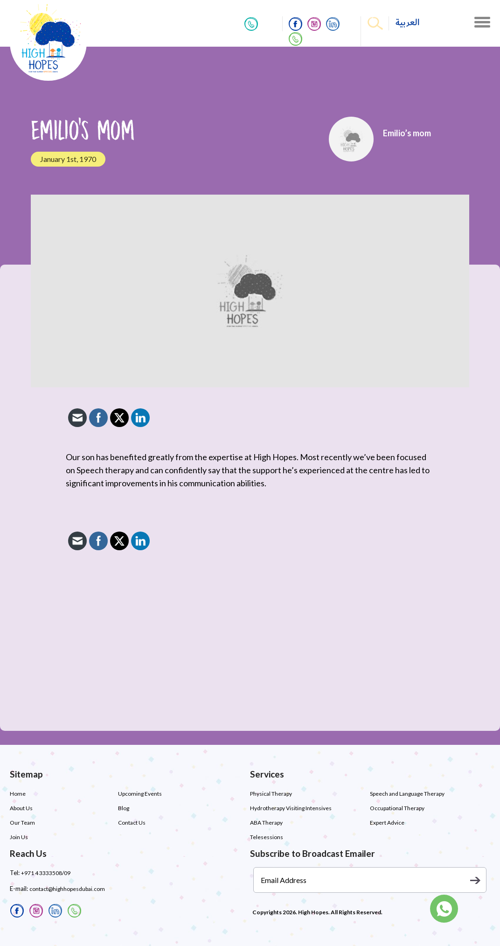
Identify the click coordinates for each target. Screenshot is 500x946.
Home (18, 793)
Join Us (19, 837)
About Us (21, 808)
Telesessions (266, 837)
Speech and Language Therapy (407, 793)
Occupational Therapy (397, 808)
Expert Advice (387, 822)
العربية (408, 22)
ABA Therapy (266, 822)
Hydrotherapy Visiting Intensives (291, 808)
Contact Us (132, 822)
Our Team (22, 822)
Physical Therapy (271, 793)
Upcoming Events (140, 793)
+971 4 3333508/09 (45, 872)
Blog (123, 808)
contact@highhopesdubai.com (67, 888)
